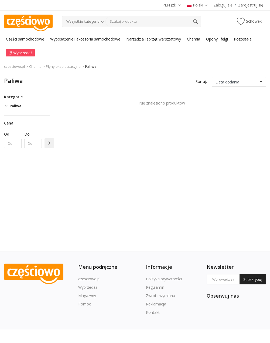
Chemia (35, 66)
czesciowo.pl (14, 66)
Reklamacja (156, 304)
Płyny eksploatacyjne (63, 66)
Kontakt (153, 312)
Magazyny (87, 295)
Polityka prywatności (164, 278)
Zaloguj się (223, 5)
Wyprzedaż (87, 287)
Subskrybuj (252, 279)
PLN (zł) (171, 5)
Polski (197, 5)
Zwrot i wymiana (160, 295)
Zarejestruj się (250, 5)
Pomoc (84, 304)
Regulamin (155, 287)
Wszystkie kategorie (83, 21)
